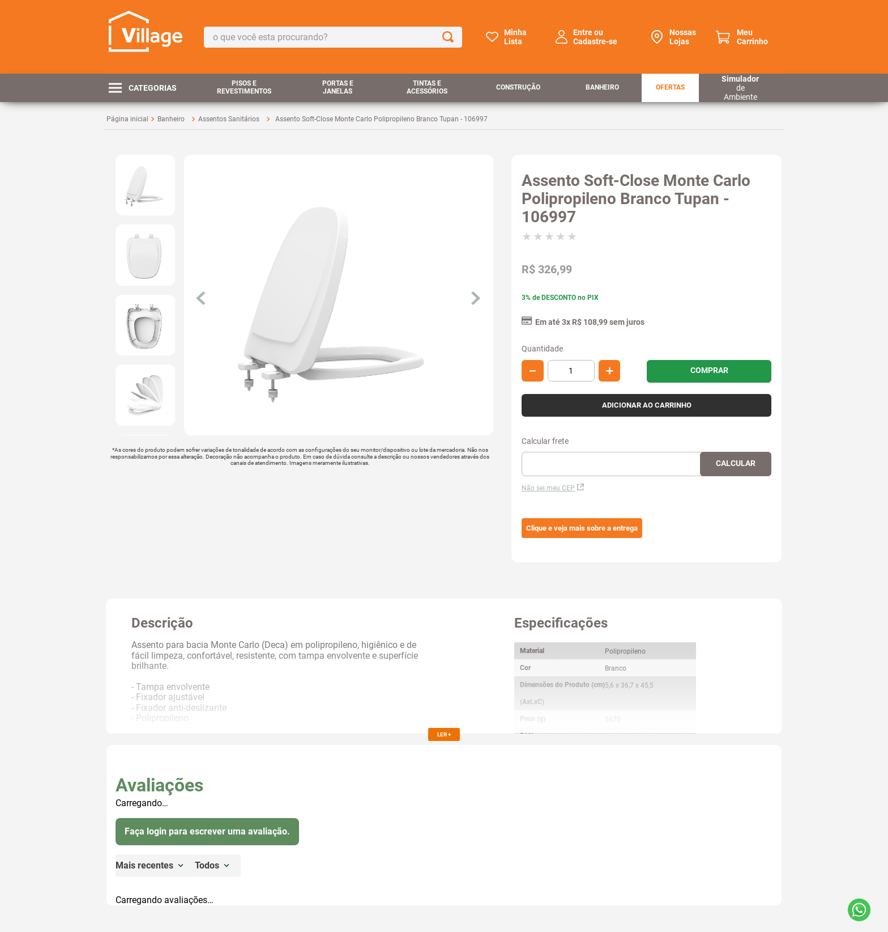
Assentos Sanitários (228, 119)
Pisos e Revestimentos (244, 87)
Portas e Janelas (337, 87)
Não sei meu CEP (553, 488)
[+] (610, 371)
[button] (582, 528)
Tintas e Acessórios (427, 87)
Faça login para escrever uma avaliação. (207, 831)
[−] (533, 371)
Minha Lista (515, 37)
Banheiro (602, 87)
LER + (444, 734)
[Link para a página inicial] (127, 119)
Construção (518, 87)
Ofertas (670, 87)
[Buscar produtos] (450, 37)
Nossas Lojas (682, 37)
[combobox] (333, 37)
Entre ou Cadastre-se (595, 37)
